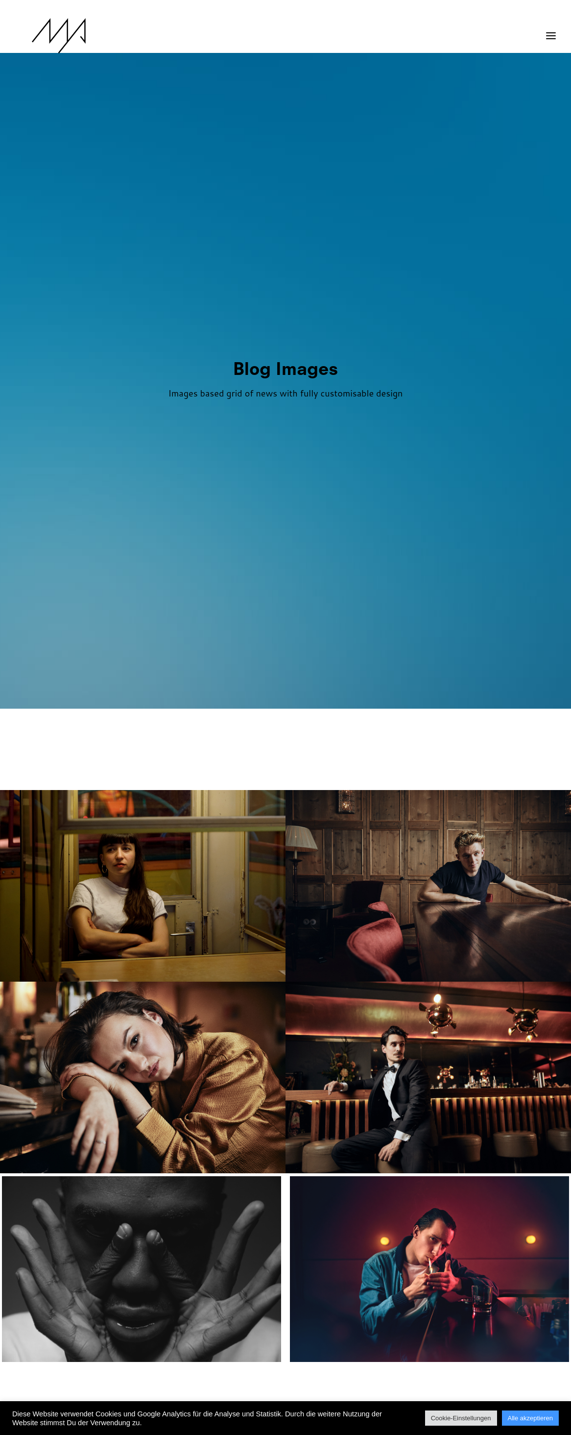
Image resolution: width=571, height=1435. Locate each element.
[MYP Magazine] (42, 35)
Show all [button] (105, 729)
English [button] (285, 729)
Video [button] (382, 769)
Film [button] (319, 729)
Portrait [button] (240, 769)
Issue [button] (395, 729)
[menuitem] (107, 729)
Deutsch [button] (198, 729)
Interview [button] (356, 729)
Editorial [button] (242, 729)
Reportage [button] (288, 769)
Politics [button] (198, 769)
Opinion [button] (463, 729)
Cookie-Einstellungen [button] (461, 1418)
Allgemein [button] (152, 729)
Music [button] (427, 729)
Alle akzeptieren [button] (530, 1418)
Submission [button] (339, 769)
